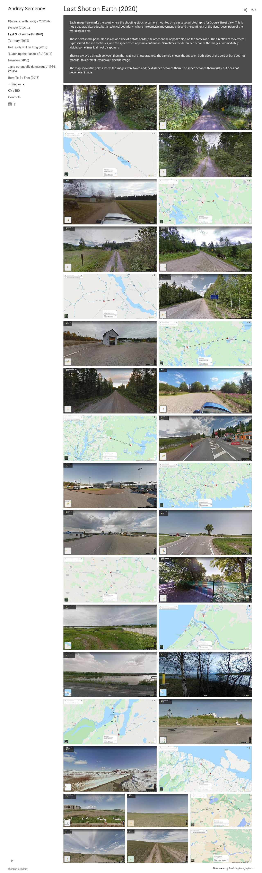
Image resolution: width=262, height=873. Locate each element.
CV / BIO (14, 90)
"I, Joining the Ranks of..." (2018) (30, 54)
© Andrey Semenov (17, 869)
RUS (253, 9)
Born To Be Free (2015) (23, 78)
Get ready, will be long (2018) (27, 47)
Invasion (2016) (18, 60)
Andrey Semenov (26, 8)
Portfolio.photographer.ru (241, 868)
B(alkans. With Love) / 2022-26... (30, 21)
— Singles (14, 84)
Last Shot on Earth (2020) (25, 34)
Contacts (14, 97)
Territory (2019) (18, 41)
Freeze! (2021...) (19, 28)
